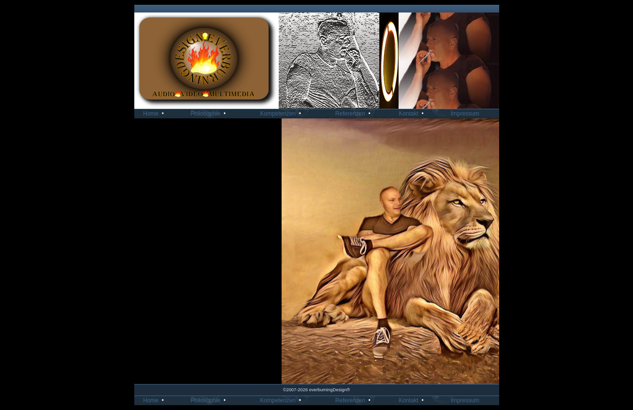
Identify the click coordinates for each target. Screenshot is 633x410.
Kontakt (412, 113)
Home (155, 113)
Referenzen (355, 113)
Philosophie (210, 113)
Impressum (468, 113)
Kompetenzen (282, 113)
